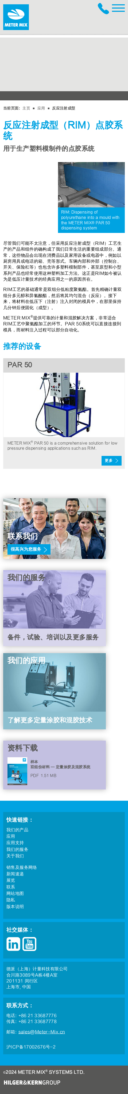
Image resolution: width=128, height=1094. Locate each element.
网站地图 (15, 893)
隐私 (10, 900)
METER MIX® (16, 17)
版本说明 (15, 906)
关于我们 (15, 856)
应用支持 (15, 842)
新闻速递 (15, 874)
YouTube (29, 944)
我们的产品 (17, 830)
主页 (26, 108)
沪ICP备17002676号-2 (31, 1047)
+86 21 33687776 (105, 8)
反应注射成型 (63, 108)
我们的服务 (17, 849)
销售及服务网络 (21, 867)
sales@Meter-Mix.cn (41, 1032)
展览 (10, 880)
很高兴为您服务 (26, 549)
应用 (41, 108)
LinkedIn (13, 944)
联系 (10, 887)
